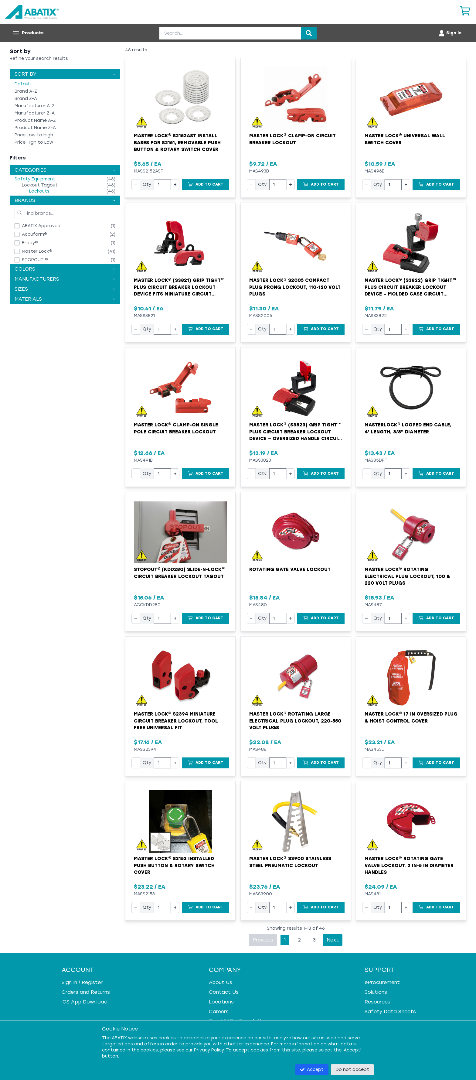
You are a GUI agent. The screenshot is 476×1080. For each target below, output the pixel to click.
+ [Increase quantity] (175, 184)
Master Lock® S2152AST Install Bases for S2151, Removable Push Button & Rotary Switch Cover (177, 142)
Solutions (376, 992)
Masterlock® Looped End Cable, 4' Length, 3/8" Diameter (408, 428)
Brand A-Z (26, 91)
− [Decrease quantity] (136, 184)
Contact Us (224, 992)
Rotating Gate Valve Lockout (290, 569)
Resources (377, 1002)
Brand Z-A (26, 98)
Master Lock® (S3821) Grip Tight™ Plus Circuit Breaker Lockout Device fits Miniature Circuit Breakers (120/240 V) (179, 288)
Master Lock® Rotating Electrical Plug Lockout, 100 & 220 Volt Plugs (407, 576)
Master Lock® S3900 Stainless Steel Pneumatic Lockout (290, 862)
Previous (263, 940)
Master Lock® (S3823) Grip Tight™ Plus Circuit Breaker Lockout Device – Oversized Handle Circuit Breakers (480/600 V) (295, 432)
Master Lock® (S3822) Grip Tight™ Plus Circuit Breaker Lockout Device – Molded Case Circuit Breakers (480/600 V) (410, 288)
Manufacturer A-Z (35, 105)
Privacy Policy (209, 1050)
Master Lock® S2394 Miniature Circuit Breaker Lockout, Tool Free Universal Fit (176, 720)
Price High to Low (34, 142)
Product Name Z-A (35, 127)
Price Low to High (34, 135)
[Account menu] (449, 33)
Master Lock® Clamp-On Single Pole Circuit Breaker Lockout (176, 428)
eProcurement (382, 982)
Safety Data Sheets (390, 1011)
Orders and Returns (86, 992)
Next (333, 940)
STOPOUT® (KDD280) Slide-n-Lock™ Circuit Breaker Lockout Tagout (180, 573)
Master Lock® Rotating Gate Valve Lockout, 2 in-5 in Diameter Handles (409, 865)
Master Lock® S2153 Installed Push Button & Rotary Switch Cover (174, 865)
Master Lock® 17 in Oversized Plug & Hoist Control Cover (411, 717)
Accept (312, 1069)
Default (23, 84)
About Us (220, 982)
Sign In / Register (82, 982)
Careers (219, 1011)
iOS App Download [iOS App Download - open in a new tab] (84, 1002)
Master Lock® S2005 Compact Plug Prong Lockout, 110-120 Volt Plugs (295, 287)
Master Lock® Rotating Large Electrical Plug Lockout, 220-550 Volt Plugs (295, 720)
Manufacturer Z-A (35, 113)
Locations (221, 1002)
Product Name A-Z (35, 120)
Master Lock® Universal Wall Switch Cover (405, 139)
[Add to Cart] (205, 184)
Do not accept (352, 1069)
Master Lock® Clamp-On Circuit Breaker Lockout (292, 139)
